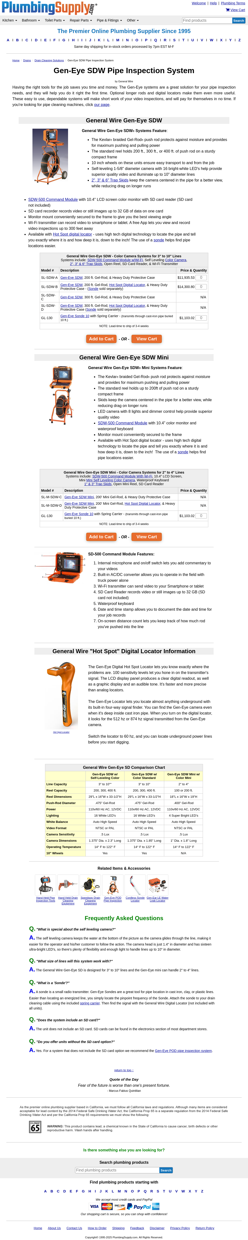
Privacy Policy (180, 1228)
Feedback (137, 1228)
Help (213, 3)
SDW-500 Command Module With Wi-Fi (122, 476)
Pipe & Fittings (109, 20)
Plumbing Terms (233, 3)
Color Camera (175, 260)
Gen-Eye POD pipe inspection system (183, 1051)
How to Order (97, 1228)
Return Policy (204, 1228)
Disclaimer (157, 1228)
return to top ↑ (124, 1070)
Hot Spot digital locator (72, 234)
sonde (159, 240)
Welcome (199, 3)
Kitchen (9, 20)
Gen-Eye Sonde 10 (75, 316)
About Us (54, 1228)
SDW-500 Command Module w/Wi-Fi (115, 260)
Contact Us (74, 1228)
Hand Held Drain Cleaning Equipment (68, 890)
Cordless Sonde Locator (135, 888)
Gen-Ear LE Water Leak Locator (158, 888)
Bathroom (31, 20)
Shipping (118, 1228)
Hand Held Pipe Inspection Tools (45, 888)
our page (101, 105)
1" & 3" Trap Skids (98, 484)
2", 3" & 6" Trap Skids (110, 180)
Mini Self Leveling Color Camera (110, 480)
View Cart (146, 338)
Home (38, 1228)
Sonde (93, 289)
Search (238, 20)
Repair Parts (81, 20)
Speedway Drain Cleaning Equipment (90, 890)
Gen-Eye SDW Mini (79, 497)
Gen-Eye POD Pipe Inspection (113, 888)
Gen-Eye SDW (72, 278)
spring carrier (90, 1003)
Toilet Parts (55, 20)
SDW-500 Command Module (53, 199)
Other (133, 20)
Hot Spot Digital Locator (127, 285)
